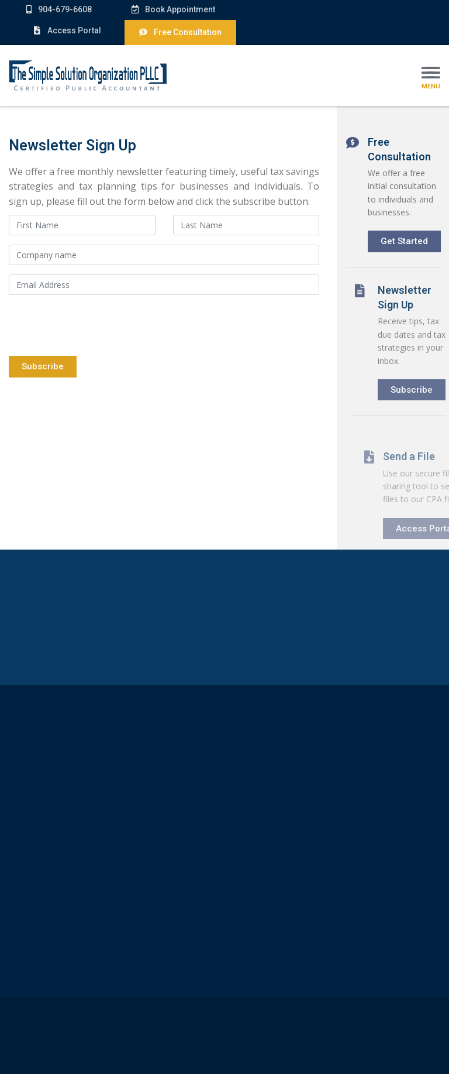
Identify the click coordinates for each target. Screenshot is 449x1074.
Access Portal (66, 30)
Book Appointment (168, 9)
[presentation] (97, 327)
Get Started (405, 240)
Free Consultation (180, 32)
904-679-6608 (59, 9)
